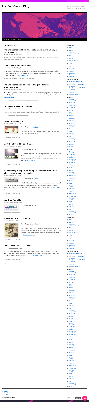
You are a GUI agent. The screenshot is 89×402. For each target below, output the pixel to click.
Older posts (7, 264)
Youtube (20, 39)
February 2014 (72, 190)
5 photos (36, 149)
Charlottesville (7, 59)
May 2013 (71, 203)
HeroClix (71, 58)
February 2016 (72, 154)
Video (17, 115)
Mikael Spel (71, 91)
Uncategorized (24, 100)
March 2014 (71, 188)
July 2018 (71, 110)
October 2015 (72, 160)
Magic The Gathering (73, 60)
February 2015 (72, 173)
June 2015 (71, 167)
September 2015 (72, 162)
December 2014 (72, 175)
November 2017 (72, 122)
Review (70, 66)
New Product (22, 57)
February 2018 (72, 118)
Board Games (11, 57)
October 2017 (72, 123)
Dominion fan (72, 81)
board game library (41, 57)
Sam (15, 46)
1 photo (36, 127)
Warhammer (71, 76)
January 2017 (71, 136)
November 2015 (72, 159)
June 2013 (71, 201)
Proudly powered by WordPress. (76, 397)
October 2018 (72, 105)
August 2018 (71, 109)
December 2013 (72, 193)
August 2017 (71, 126)
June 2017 (71, 130)
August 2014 (71, 180)
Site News (71, 70)
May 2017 (71, 131)
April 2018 (71, 115)
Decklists (71, 50)
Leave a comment (19, 59)
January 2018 (71, 120)
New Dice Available (12, 200)
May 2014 (71, 185)
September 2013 (72, 196)
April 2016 (71, 151)
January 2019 (71, 104)
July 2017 (71, 128)
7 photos (36, 205)
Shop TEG (6, 39)
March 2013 (71, 206)
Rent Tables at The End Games (18, 66)
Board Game (33, 57)
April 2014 (71, 186)
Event (17, 57)
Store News (21, 78)
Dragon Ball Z (72, 52)
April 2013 (71, 204)
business (56, 57)
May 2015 (71, 169)
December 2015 (72, 157)
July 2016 (71, 146)
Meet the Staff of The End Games (18, 144)
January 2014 (71, 191)
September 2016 (72, 143)
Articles (70, 47)
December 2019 (72, 99)
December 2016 (72, 138)
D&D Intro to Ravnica (13, 121)
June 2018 (71, 112)
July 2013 (71, 199)
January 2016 (71, 156)
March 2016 (71, 152)
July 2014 (71, 182)
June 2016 (71, 147)
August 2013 (71, 198)
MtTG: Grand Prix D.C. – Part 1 (17, 246)
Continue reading (22, 75)
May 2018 (71, 113)
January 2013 (71, 209)
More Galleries (7, 137)
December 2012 (72, 211)
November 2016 (72, 139)
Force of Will (71, 57)
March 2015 (71, 172)
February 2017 (72, 135)
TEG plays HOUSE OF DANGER (18, 106)
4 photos (36, 224)
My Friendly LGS (76, 94)
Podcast (70, 65)
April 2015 (71, 170)
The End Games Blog (15, 6)
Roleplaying (11, 100)
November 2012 (72, 212)
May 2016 (71, 149)
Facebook (13, 39)
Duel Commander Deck (74, 53)
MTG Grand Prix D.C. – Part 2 (17, 218)
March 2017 (71, 133)
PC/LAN (71, 63)
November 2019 (72, 100)
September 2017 (72, 125)
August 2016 (71, 144)
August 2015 (71, 164)
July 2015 (71, 165)
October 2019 (72, 102)
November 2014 (72, 177)
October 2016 (72, 141)
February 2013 (72, 208)
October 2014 (72, 178)
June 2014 (71, 183)
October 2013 (72, 195)
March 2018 (71, 117)
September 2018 (72, 107)
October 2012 (72, 214)
